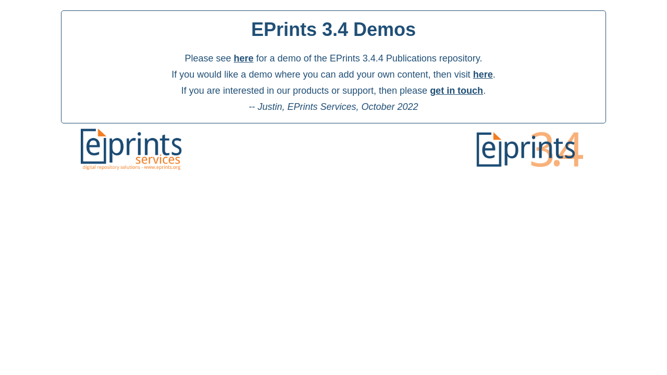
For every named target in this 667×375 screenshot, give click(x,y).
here (244, 58)
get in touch (456, 90)
